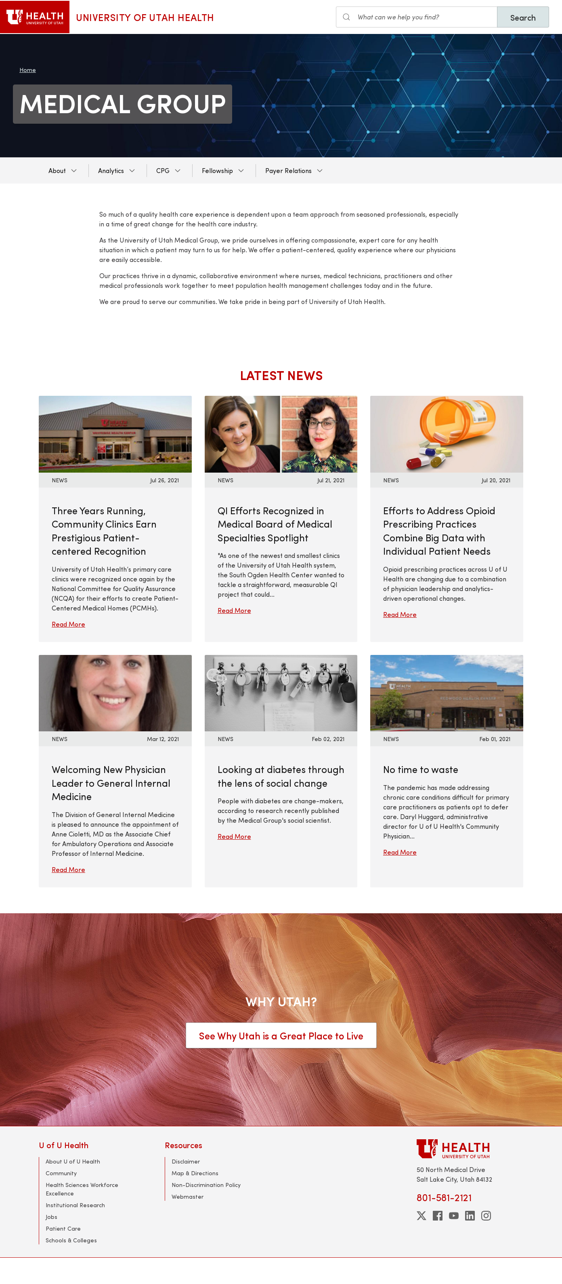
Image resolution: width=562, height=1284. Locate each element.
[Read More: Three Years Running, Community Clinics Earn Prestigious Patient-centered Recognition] (115, 433)
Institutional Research (75, 1205)
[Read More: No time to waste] (446, 692)
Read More (68, 624)
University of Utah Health (145, 17)
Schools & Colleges (71, 1240)
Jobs (51, 1217)
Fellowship (217, 170)
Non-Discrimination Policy (206, 1185)
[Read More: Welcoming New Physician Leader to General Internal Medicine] (115, 692)
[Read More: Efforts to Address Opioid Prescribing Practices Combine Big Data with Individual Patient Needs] (446, 433)
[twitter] (421, 1216)
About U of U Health (73, 1161)
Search (523, 17)
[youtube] (454, 1216)
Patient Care (63, 1228)
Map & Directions (195, 1173)
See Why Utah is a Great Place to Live (281, 1035)
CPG (163, 170)
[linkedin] (470, 1216)
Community (61, 1173)
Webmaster (187, 1196)
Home (27, 70)
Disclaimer (186, 1161)
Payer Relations (288, 170)
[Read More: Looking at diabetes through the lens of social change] (281, 692)
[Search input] (416, 16)
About (57, 170)
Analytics (111, 170)
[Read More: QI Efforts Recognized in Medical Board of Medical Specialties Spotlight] (281, 433)
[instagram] (486, 1216)
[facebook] (437, 1216)
